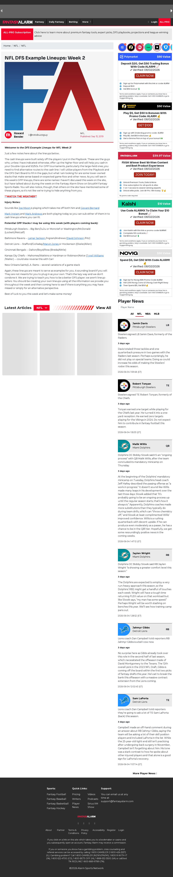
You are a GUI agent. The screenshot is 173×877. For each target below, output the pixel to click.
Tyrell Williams (95, 255)
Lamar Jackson (37, 238)
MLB (156, 313)
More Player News (145, 773)
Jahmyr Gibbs (141, 627)
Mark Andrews (34, 213)
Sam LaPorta (140, 698)
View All (103, 308)
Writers (76, 799)
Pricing (76, 794)
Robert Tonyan (142, 383)
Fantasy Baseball (56, 799)
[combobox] (41, 308)
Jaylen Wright (141, 553)
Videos (91, 794)
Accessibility (99, 830)
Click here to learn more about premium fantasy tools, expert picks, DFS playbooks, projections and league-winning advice (101, 34)
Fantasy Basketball (58, 803)
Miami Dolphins (141, 447)
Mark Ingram (12, 213)
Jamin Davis (140, 323)
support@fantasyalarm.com (117, 801)
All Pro (165, 22)
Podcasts (93, 799)
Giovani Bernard (90, 208)
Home (7, 45)
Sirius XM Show (93, 805)
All (132, 313)
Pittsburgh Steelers (144, 327)
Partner (61, 830)
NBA (148, 313)
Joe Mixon (25, 208)
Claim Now (145, 76)
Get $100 (145, 125)
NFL (16, 45)
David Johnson (75, 238)
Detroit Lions (140, 631)
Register (111, 830)
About (48, 830)
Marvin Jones (51, 244)
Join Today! (144, 175)
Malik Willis (140, 444)
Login (154, 22)
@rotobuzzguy (38, 135)
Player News (76, 805)
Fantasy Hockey (56, 808)
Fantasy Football (56, 794)
